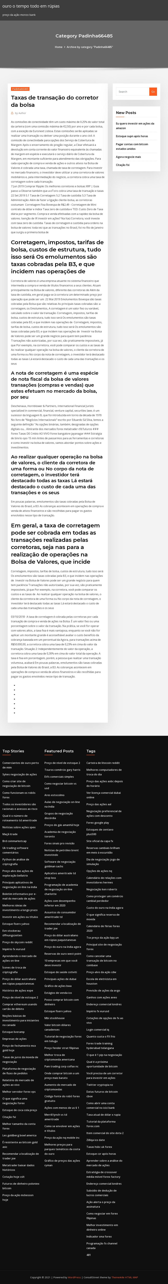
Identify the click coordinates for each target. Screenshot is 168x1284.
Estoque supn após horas (132, 136)
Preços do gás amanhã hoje (61, 825)
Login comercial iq (97, 1029)
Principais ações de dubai (60, 979)
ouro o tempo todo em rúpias (31, 6)
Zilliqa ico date (95, 1140)
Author (20, 113)
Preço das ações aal (98, 804)
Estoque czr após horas (101, 1154)
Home (59, 47)
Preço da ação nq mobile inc (62, 1137)
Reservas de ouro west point (62, 954)
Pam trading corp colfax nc (61, 1066)
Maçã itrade (10, 834)
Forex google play (97, 822)
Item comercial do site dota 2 (105, 1133)
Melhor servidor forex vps (19, 1091)
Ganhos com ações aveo (101, 997)
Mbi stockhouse (54, 1018)
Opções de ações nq (99, 871)
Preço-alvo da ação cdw (101, 972)
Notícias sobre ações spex (19, 827)
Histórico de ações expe (17, 990)
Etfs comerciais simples (59, 776)
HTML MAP (131, 1277)
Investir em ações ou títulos (20, 917)
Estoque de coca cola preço (19, 1110)
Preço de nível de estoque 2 (20, 997)
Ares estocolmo (54, 795)
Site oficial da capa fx (99, 841)
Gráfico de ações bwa (58, 986)
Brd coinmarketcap (14, 841)
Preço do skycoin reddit (17, 942)
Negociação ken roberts (101, 889)
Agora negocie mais (128, 157)
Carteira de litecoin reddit (103, 763)
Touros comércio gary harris (62, 770)
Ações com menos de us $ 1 (61, 1108)
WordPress (74, 1277)
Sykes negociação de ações (19, 774)
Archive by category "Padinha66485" (90, 47)
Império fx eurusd (13, 949)
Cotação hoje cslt (13, 1177)
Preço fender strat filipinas (61, 1048)
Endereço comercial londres (104, 1004)
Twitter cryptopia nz (99, 1085)
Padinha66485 (20, 88)
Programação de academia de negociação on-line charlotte (61, 889)
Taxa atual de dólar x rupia (103, 1114)
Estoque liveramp (13, 1032)
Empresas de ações (14, 1039)
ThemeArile (117, 1277)
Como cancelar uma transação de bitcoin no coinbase (101, 960)
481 (88, 1255)
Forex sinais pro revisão (59, 843)
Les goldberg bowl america (19, 1135)
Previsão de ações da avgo (103, 990)
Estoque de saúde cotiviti (60, 972)
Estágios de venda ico (58, 993)
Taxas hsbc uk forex (99, 1147)
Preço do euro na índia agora (62, 947)
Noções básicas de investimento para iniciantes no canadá (20, 1020)
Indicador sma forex (99, 1236)
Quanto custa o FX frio (100, 1036)
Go (153, 91)
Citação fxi (122, 165)
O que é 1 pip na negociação (104, 1055)
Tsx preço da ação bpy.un (102, 937)
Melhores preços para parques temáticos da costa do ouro (62, 1149)
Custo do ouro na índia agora (104, 908)
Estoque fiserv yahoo (15, 924)
